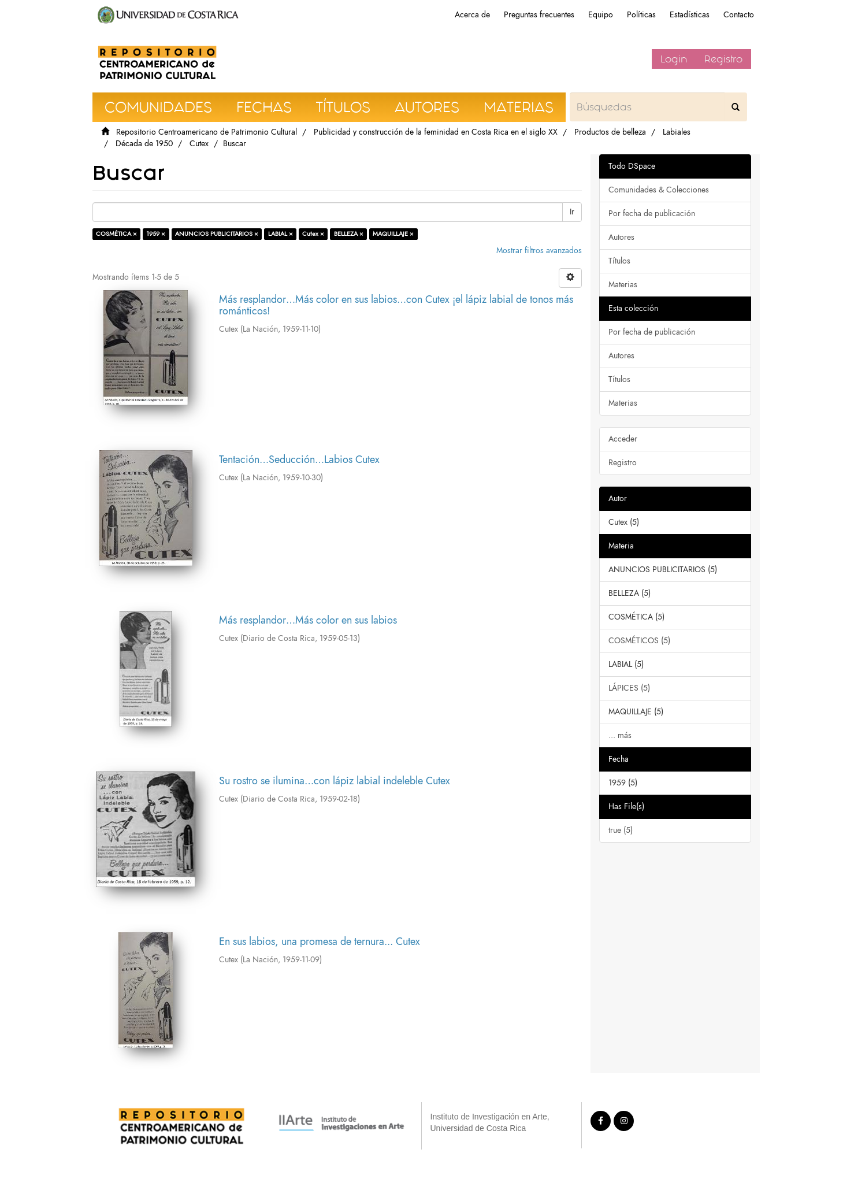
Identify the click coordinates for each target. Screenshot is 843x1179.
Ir (572, 211)
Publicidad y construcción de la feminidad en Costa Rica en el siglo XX (436, 132)
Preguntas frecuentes (539, 14)
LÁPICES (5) (629, 688)
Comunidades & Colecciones (658, 189)
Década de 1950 (144, 143)
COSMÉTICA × (116, 233)
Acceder (622, 438)
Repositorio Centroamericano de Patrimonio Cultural (206, 132)
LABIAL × (280, 233)
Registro (723, 59)
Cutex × (313, 233)
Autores (621, 237)
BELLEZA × (348, 233)
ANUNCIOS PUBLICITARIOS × (216, 233)
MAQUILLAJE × (393, 233)
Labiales (676, 132)
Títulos (619, 260)
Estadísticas (690, 14)
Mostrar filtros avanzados (539, 250)
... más (620, 735)
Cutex (199, 143)
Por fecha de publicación (651, 213)
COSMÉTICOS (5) (639, 640)
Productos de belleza (610, 132)
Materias (622, 284)
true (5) (620, 830)
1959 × (155, 233)
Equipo (600, 14)
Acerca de (472, 14)
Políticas (641, 14)
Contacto (738, 14)
